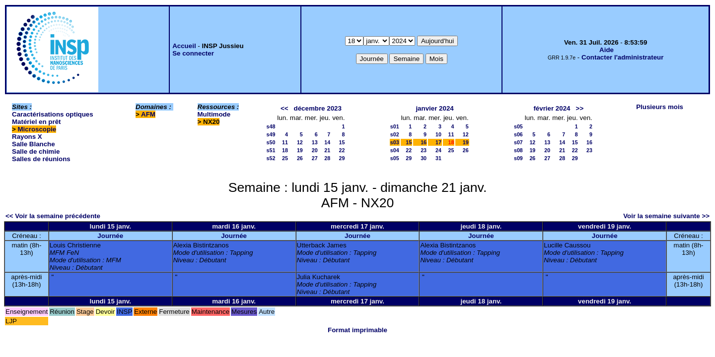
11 (285, 142)
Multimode (214, 114)
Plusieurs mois (659, 107)
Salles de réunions (41, 159)
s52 (271, 158)
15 (342, 142)
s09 (518, 158)
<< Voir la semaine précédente (52, 216)
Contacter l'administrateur (622, 57)
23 (424, 150)
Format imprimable (357, 330)
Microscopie (37, 129)
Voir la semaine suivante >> (666, 216)
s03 (394, 142)
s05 (394, 158)
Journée (110, 235)
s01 (394, 126)
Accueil (184, 46)
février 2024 (551, 108)
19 (300, 150)
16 (424, 142)
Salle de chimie (36, 151)
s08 (518, 150)
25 (285, 158)
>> (580, 108)
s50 (271, 142)
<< (284, 108)
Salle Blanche (33, 144)
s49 (271, 134)
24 (438, 150)
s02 (394, 134)
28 (327, 158)
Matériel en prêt (36, 121)
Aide (606, 50)
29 (342, 158)
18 (285, 150)
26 (300, 158)
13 (315, 142)
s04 (394, 150)
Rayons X (27, 136)
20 (315, 150)
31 (438, 158)
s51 (271, 150)
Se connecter (193, 53)
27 (315, 158)
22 (342, 150)
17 (438, 142)
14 (327, 142)
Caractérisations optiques (52, 114)
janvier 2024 (434, 108)
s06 (518, 134)
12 (300, 142)
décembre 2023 (318, 108)
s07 (518, 142)
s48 (271, 126)
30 (424, 158)
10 (438, 134)
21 (327, 150)
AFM (148, 114)
